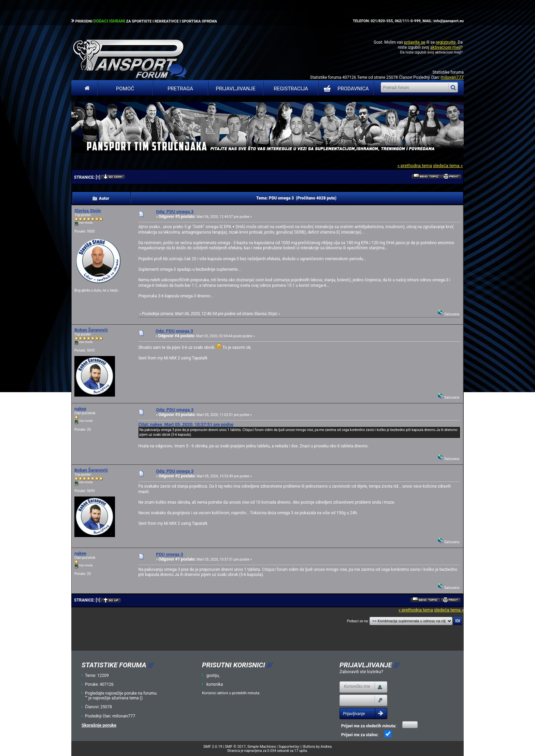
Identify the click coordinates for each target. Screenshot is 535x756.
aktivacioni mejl (445, 47)
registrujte (446, 42)
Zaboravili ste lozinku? (361, 671)
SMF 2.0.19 (212, 746)
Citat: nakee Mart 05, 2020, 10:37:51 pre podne (185, 424)
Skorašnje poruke (99, 725)
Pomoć (125, 89)
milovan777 (452, 77)
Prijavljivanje (235, 89)
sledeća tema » (448, 165)
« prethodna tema (414, 165)
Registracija (291, 89)
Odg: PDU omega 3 (174, 211)
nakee (80, 408)
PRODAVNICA (344, 88)
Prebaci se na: (358, 621)
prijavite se (414, 42)
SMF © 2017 (235, 746)
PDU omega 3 (169, 554)
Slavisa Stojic (87, 210)
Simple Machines (261, 746)
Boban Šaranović (91, 329)
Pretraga (180, 89)
